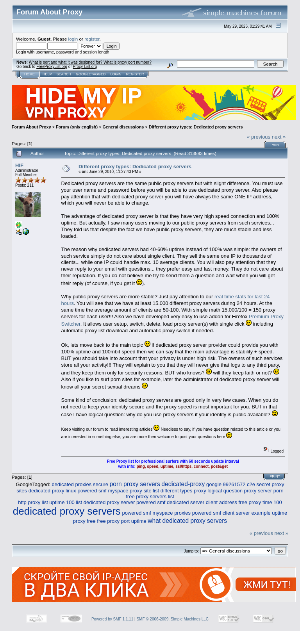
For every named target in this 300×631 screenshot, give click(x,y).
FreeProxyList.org (51, 66)
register (91, 38)
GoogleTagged (90, 74)
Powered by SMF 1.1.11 (112, 619)
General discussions (123, 127)
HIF (19, 165)
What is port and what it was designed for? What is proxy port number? (90, 62)
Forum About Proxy (31, 127)
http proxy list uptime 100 (46, 502)
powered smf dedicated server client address (186, 502)
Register (135, 74)
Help (47, 74)
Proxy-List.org (85, 66)
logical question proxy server (239, 491)
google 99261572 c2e (230, 484)
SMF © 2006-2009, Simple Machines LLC (172, 619)
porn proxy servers (135, 484)
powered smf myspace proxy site (114, 491)
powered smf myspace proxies (156, 513)
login (73, 38)
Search (64, 74)
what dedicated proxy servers (187, 520)
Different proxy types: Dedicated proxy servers (196, 127)
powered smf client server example (231, 513)
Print (275, 145)
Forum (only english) (77, 127)
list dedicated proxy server (105, 502)
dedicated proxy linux (52, 491)
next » (279, 137)
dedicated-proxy (183, 484)
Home (29, 74)
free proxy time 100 (260, 502)
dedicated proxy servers (67, 511)
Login (115, 74)
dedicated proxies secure (80, 484)
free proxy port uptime (121, 521)
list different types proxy (179, 491)
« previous (258, 137)
